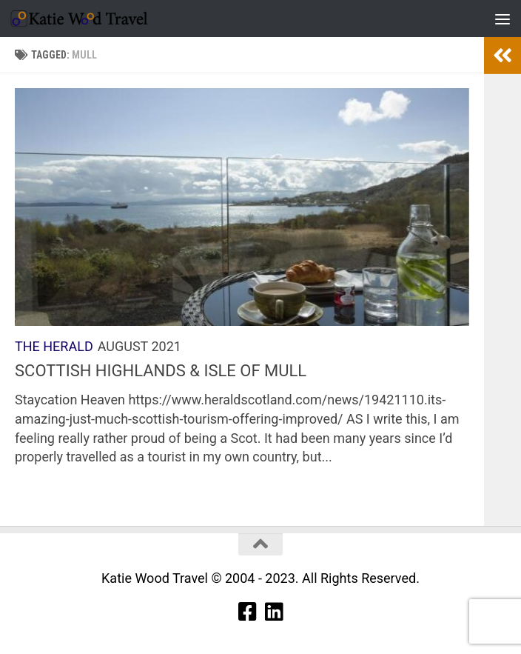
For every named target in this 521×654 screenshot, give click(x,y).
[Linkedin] (273, 611)
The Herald (54, 346)
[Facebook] (247, 611)
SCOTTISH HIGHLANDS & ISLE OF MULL (160, 370)
